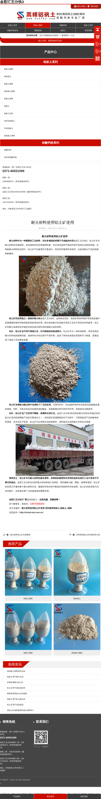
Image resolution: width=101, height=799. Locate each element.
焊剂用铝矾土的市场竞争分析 (88, 535)
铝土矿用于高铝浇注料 (16, 688)
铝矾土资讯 (88, 25)
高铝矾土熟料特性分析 (16, 671)
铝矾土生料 (8, 113)
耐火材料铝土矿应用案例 (20, 535)
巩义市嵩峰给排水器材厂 (50, 35)
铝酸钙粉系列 (50, 142)
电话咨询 (50, 796)
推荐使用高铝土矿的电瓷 (17, 693)
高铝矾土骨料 (9, 136)
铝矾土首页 (12, 25)
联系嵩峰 (88, 30)
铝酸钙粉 (63, 25)
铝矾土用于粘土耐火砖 (16, 699)
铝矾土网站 (80, 6)
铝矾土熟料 (37, 25)
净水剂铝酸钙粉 (10, 157)
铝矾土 (7, 106)
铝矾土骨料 (8, 99)
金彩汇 (63, 30)
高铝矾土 (7, 76)
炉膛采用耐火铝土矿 (15, 682)
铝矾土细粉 (8, 84)
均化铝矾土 (8, 128)
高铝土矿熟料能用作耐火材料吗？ (20, 710)
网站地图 (94, 6)
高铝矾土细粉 (9, 91)
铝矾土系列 (50, 62)
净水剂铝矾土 (9, 121)
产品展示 (16, 796)
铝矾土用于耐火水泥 (15, 677)
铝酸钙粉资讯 (12, 30)
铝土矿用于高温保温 (15, 705)
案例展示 (65, 35)
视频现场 (38, 30)
